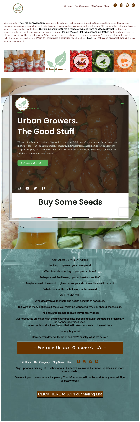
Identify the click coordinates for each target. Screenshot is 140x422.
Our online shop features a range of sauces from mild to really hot (76, 28)
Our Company (82, 6)
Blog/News (96, 6)
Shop (106, 6)
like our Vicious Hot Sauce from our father (85, 31)
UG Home (67, 6)
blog (89, 37)
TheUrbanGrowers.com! (31, 22)
